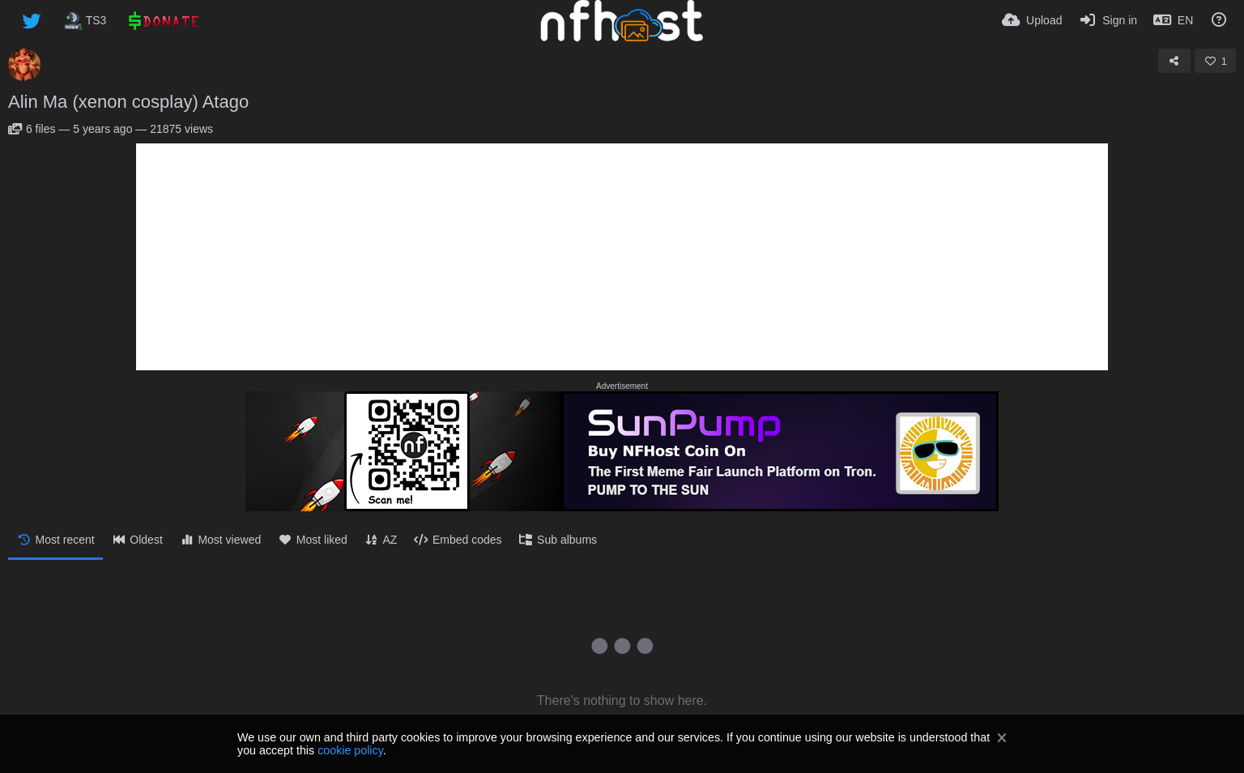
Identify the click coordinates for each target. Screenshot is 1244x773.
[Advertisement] (622, 256)
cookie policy (350, 750)
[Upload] (1032, 20)
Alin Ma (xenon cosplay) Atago (128, 102)
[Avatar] (24, 65)
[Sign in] (1107, 20)
